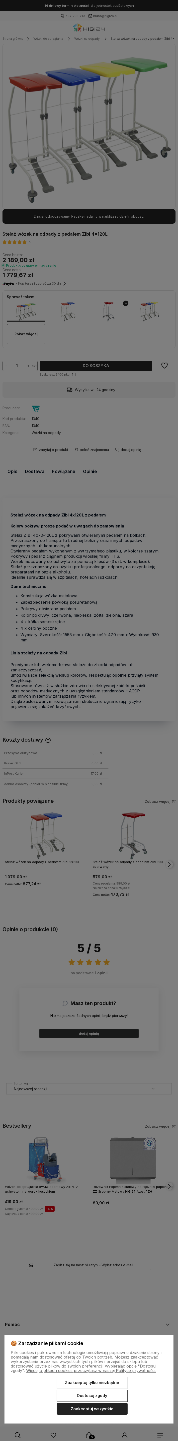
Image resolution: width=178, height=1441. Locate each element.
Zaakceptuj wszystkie (92, 1408)
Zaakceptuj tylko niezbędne (92, 1382)
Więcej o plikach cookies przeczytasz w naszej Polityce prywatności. (91, 1370)
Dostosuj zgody (92, 1395)
